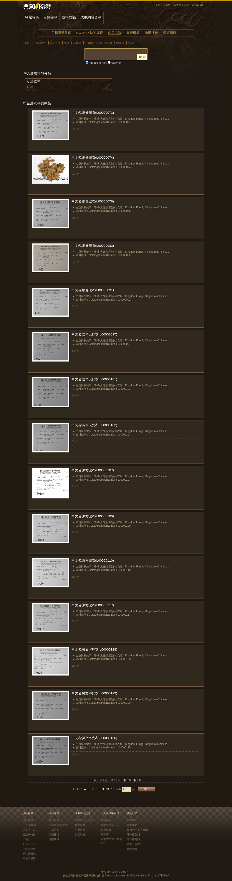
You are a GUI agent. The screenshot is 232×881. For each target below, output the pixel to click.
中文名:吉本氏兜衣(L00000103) (94, 425)
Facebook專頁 (181, 5)
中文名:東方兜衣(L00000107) (92, 470)
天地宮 (26, 839)
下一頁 (127, 780)
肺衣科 (132, 42)
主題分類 (54, 829)
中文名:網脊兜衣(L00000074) (92, 157)
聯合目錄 (54, 820)
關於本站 (132, 825)
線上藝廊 (106, 829)
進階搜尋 (151, 33)
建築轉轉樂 (29, 834)
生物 (66, 42)
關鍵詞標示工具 (110, 825)
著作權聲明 (133, 834)
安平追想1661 (31, 844)
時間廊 (105, 834)
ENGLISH (197, 4)
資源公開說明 (135, 844)
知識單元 (33, 82)
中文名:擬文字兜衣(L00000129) (94, 693)
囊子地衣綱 (105, 42)
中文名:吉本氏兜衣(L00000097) (94, 334)
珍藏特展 (32, 17)
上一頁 (92, 780)
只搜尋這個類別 (97, 62)
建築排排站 (29, 829)
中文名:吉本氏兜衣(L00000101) (94, 379)
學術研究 (80, 829)
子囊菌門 (90, 42)
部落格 (167, 5)
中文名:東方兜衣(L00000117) (92, 605)
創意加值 (80, 834)
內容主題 (114, 33)
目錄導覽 (50, 17)
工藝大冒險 (29, 848)
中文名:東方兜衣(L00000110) (92, 560)
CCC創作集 (29, 825)
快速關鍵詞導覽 (58, 825)
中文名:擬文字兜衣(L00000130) (94, 738)
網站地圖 (132, 848)
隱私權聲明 (133, 839)
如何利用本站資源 (137, 829)
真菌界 (77, 42)
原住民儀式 (29, 853)
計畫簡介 (132, 820)
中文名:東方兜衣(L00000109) (92, 516)
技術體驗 (69, 17)
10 (107, 789)
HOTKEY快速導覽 (89, 33)
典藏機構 (132, 33)
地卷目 (120, 42)
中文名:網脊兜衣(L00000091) (92, 290)
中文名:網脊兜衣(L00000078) (92, 201)
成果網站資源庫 (84, 820)
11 (112, 789)
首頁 (158, 5)
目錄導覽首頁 (61, 33)
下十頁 (137, 780)
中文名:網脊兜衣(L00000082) (92, 245)
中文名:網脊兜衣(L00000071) (92, 112)
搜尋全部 (116, 62)
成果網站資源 (90, 17)
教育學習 (80, 825)
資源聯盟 (169, 33)
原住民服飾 (29, 858)
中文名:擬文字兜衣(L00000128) (94, 649)
